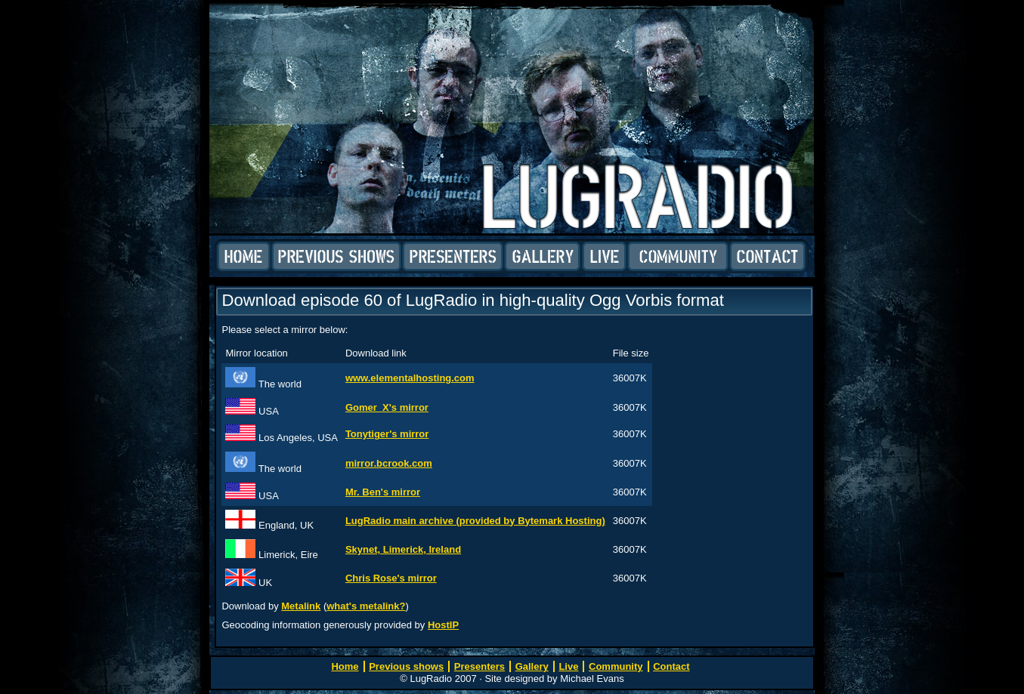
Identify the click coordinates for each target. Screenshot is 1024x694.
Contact (767, 257)
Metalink (300, 606)
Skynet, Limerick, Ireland (403, 549)
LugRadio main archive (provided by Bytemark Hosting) (475, 520)
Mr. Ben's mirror (382, 492)
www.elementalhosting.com (410, 378)
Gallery (542, 257)
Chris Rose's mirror (391, 578)
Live (604, 257)
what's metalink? (365, 606)
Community (678, 257)
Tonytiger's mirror (386, 434)
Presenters (452, 257)
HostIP (443, 625)
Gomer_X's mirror (386, 407)
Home (244, 257)
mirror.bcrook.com (388, 463)
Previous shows (336, 257)
